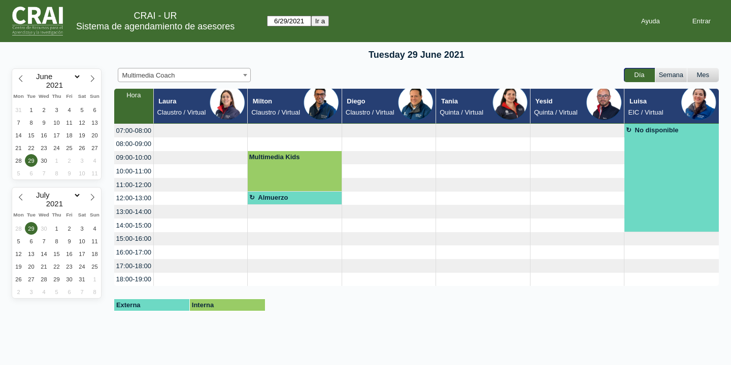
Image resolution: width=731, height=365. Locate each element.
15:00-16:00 (133, 238)
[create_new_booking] (201, 130)
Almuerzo (273, 197)
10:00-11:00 (133, 171)
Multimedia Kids (274, 157)
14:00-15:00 (133, 225)
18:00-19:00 (133, 279)
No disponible (657, 130)
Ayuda (650, 21)
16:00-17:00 (133, 252)
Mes (703, 75)
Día (639, 75)
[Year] (57, 85)
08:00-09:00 (133, 144)
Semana (671, 75)
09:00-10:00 (133, 157)
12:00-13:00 (133, 198)
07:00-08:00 (133, 130)
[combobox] (184, 75)
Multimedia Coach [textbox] (148, 75)
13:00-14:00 (133, 211)
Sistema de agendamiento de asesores (155, 26)
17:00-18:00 (133, 266)
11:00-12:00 (133, 185)
